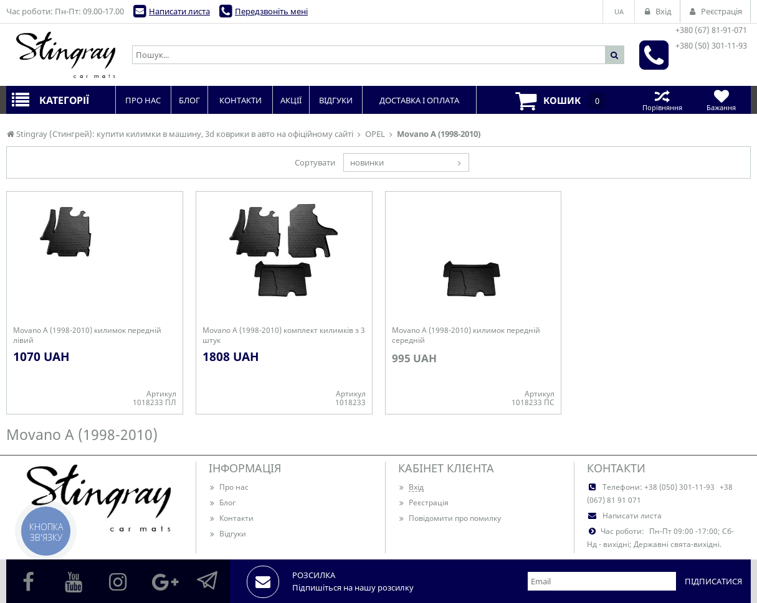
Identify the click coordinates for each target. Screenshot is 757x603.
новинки (367, 162)
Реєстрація (423, 502)
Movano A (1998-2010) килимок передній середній (466, 335)
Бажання (721, 100)
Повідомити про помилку (449, 518)
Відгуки (227, 533)
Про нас (229, 487)
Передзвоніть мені (271, 11)
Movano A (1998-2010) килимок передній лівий (87, 335)
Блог (222, 502)
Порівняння (662, 100)
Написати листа (179, 11)
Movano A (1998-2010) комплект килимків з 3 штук (283, 335)
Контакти (231, 518)
